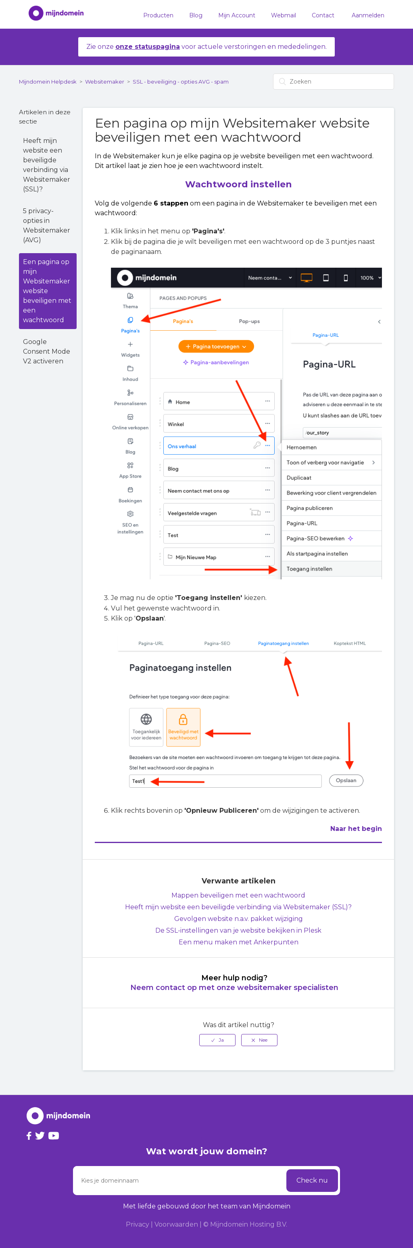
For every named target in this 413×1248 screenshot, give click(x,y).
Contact (323, 15)
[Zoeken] (333, 81)
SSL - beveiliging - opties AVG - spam (181, 81)
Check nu (312, 1180)
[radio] (217, 1040)
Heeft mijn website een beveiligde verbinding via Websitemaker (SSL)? (46, 165)
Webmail (283, 15)
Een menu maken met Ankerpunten (238, 942)
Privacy (137, 1224)
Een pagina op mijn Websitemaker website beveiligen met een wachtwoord (47, 291)
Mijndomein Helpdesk (48, 81)
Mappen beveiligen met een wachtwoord (238, 895)
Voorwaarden (176, 1224)
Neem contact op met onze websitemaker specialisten (234, 987)
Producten (158, 15)
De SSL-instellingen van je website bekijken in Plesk (238, 930)
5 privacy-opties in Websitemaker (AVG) (46, 225)
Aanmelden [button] (368, 15)
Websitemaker (104, 81)
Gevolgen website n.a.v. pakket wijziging (238, 919)
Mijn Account (236, 15)
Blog (195, 15)
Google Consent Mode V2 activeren (46, 351)
